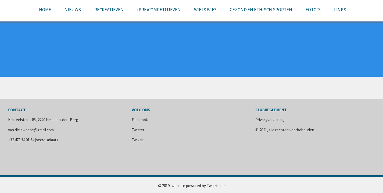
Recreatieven (109, 10)
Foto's (313, 10)
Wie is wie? (205, 10)
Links (340, 10)
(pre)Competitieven (159, 10)
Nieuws (73, 10)
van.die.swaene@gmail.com (31, 129)
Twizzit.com (217, 185)
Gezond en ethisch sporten (261, 10)
